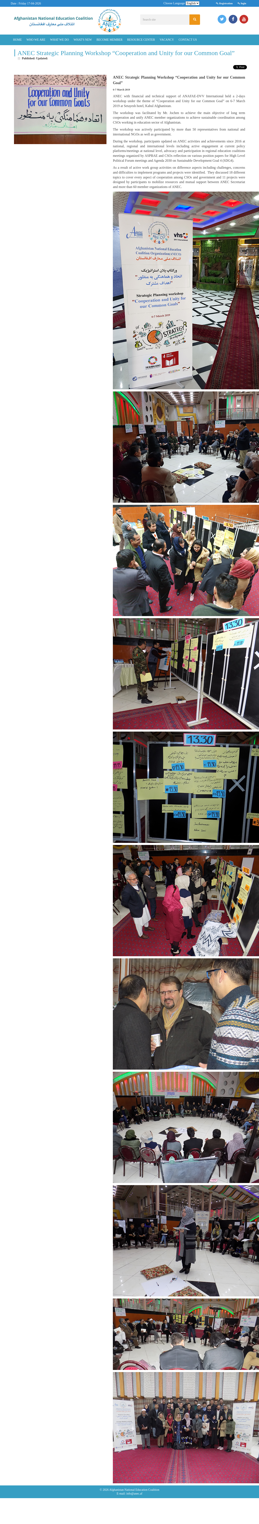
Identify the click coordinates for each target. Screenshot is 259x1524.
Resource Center (141, 39)
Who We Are (36, 39)
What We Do (59, 39)
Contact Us (188, 39)
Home (17, 39)
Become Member (110, 39)
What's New (83, 39)
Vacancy (167, 39)
